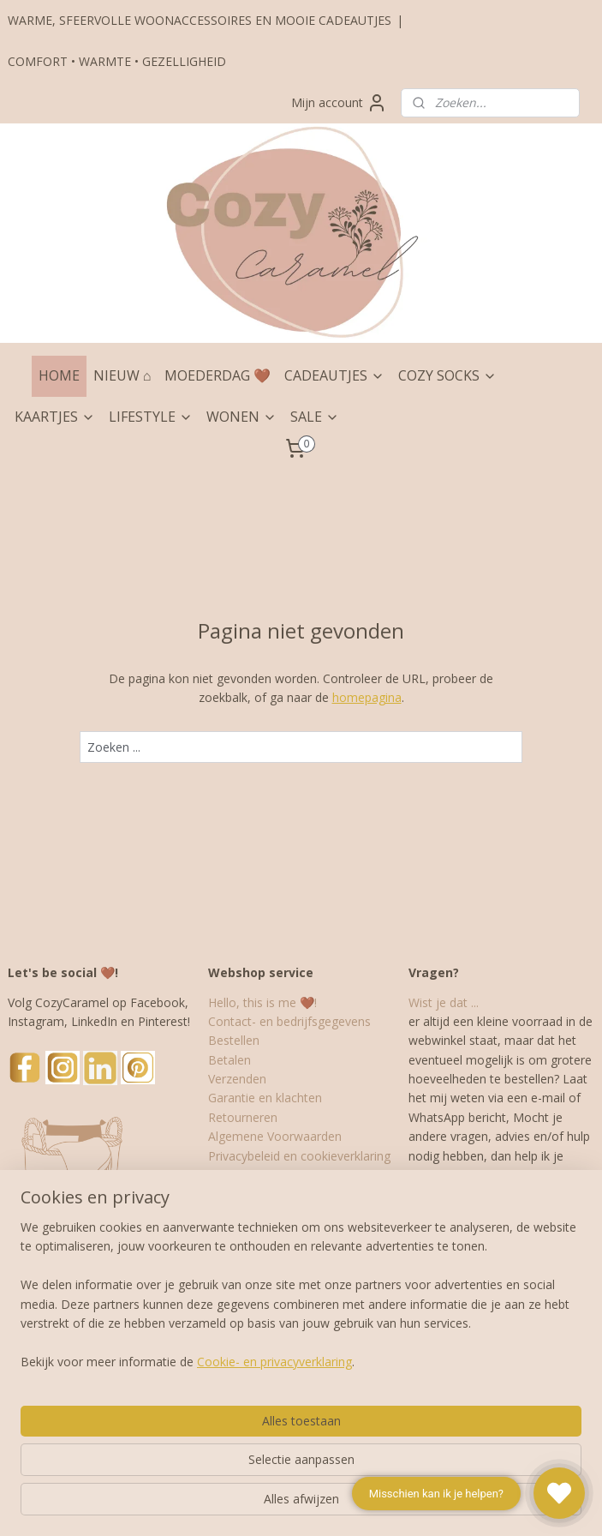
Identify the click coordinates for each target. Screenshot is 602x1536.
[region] (188, 1410)
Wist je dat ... (443, 1002)
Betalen (229, 1060)
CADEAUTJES (334, 375)
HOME (59, 375)
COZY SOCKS (447, 375)
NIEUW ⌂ (122, 375)
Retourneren (242, 1117)
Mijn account (339, 103)
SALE (314, 416)
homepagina (367, 697)
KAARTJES (55, 416)
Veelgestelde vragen (263, 1193)
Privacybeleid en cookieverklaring (299, 1156)
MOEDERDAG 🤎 (217, 375)
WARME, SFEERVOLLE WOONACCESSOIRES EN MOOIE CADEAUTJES (199, 20)
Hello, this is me (252, 1002)
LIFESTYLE (151, 416)
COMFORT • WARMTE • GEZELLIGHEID (117, 61)
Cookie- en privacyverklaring (274, 1505)
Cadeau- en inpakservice (275, 1175)
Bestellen (233, 1040)
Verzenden (237, 1079)
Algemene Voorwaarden (275, 1136)
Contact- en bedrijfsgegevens (289, 1021)
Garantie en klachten (265, 1097)
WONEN (241, 416)
